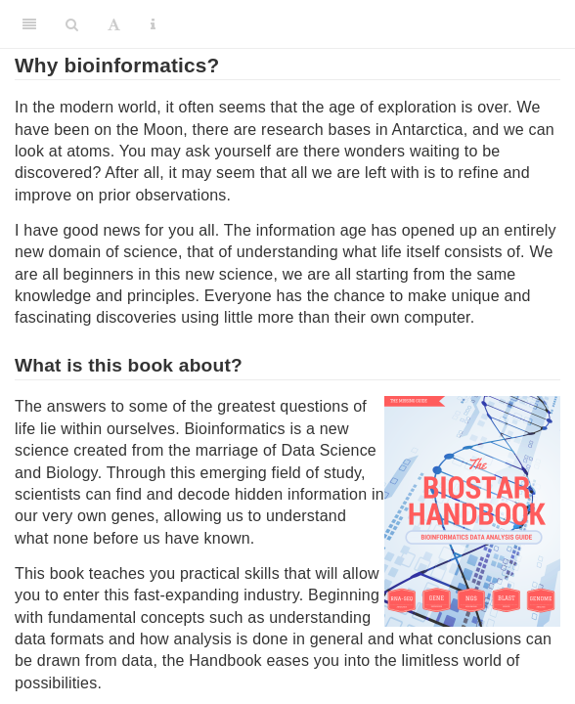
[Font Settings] (114, 24)
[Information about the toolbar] (153, 24)
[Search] (72, 24)
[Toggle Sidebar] (29, 24)
